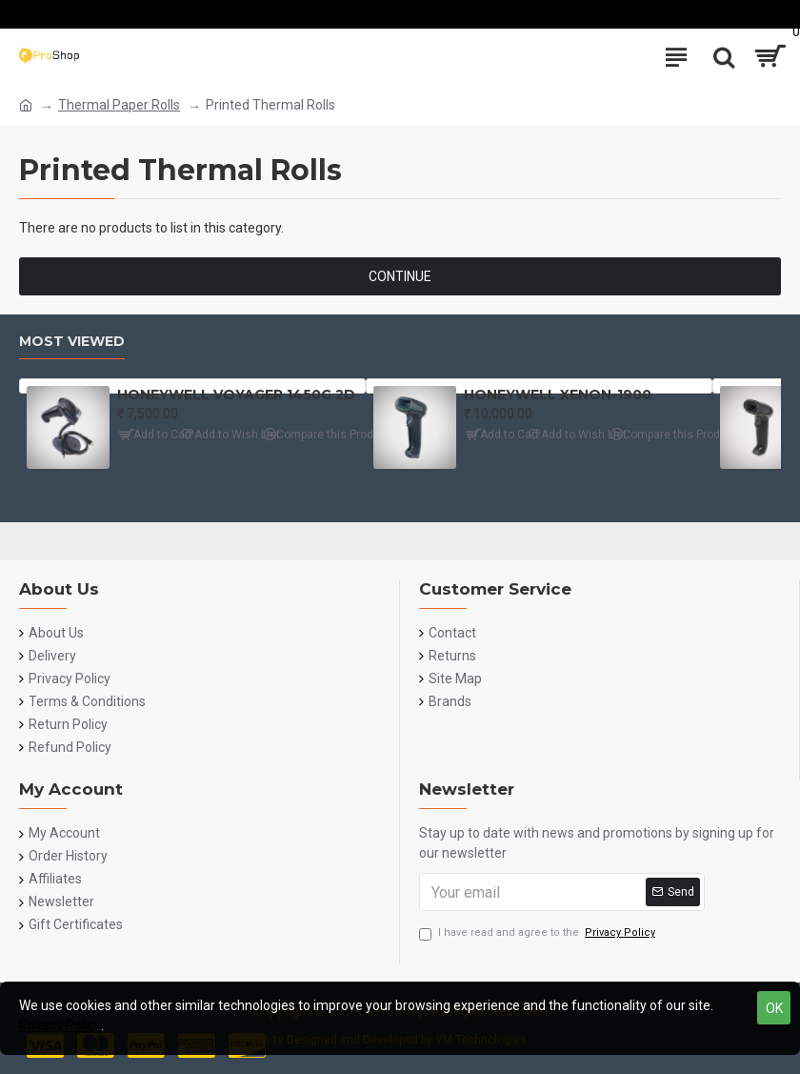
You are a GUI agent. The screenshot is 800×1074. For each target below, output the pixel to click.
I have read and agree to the (538, 933)
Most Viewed (72, 342)
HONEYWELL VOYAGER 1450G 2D (236, 394)
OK (774, 1008)
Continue (400, 276)
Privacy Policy (60, 1025)
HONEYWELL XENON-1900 (557, 394)
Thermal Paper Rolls (119, 104)
